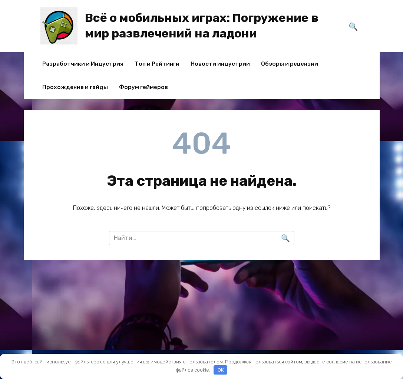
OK (221, 370)
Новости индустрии (220, 63)
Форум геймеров (143, 87)
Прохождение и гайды (75, 87)
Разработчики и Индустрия (82, 63)
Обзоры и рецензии (289, 63)
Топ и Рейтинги (157, 63)
